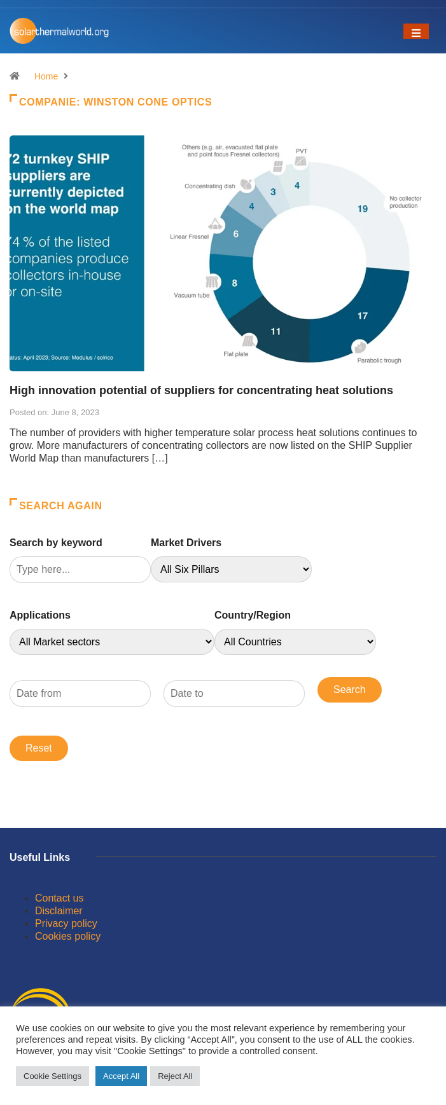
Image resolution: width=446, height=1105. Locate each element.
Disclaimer (59, 910)
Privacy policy (66, 923)
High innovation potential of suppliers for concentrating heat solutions (201, 390)
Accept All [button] (121, 1076)
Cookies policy (68, 936)
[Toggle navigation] (416, 31)
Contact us (59, 898)
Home (46, 76)
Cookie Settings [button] (52, 1076)
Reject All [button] (175, 1076)
